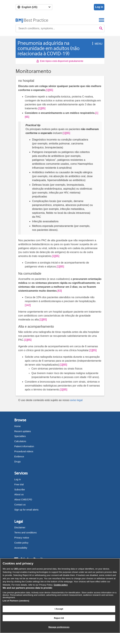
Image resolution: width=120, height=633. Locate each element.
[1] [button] (47, 90)
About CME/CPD (23, 499)
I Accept (59, 609)
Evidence (19, 456)
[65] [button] (51, 90)
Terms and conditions (25, 532)
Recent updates (22, 431)
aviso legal (76, 400)
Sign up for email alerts (26, 509)
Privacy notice (21, 537)
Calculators (20, 441)
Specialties (20, 436)
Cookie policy (21, 542)
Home (17, 426)
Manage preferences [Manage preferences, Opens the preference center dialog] (58, 627)
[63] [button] (59, 290)
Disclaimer (19, 527)
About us (19, 494)
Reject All (59, 618)
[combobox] (57, 28)
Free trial (19, 484)
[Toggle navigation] (101, 20)
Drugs (17, 461)
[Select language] (34, 7)
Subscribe (19, 489)
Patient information (24, 446)
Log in (99, 7)
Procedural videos (23, 451)
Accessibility (20, 547)
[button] (92, 43)
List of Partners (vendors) (16, 600)
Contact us (20, 504)
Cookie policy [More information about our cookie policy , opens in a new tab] (61, 585)
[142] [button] (28, 305)
